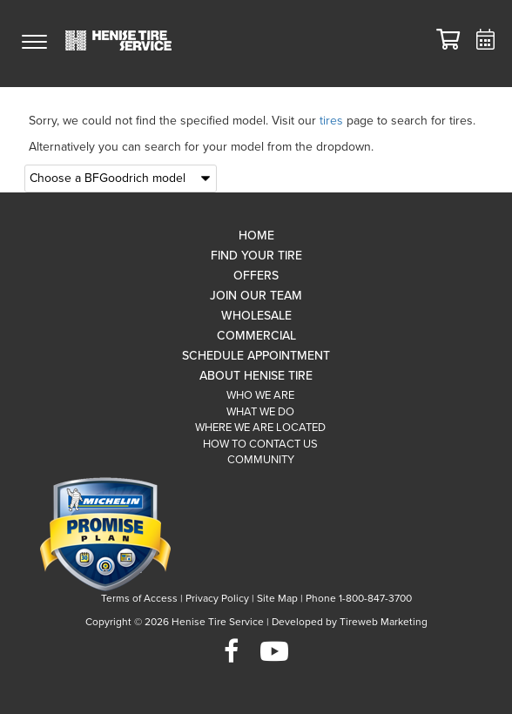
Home (256, 235)
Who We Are (260, 395)
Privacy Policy (217, 598)
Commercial (256, 335)
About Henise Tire (256, 375)
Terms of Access (139, 598)
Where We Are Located (260, 427)
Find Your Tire (256, 255)
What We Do (260, 412)
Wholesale (256, 315)
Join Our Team (256, 295)
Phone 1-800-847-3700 (359, 598)
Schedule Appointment (256, 355)
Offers (256, 275)
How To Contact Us (260, 444)
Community (260, 460)
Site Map (277, 598)
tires (331, 120)
